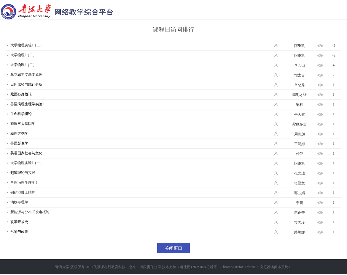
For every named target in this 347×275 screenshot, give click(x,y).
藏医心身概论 (21, 94)
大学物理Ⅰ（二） (23, 65)
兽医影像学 (19, 143)
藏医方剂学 (19, 133)
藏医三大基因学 (22, 124)
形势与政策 (19, 232)
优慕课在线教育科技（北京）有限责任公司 (127, 267)
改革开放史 (19, 222)
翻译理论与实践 (22, 173)
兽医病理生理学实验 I (27, 104)
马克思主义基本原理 (26, 75)
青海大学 (62, 267)
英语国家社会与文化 (26, 153)
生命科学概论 (21, 114)
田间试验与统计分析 (26, 84)
